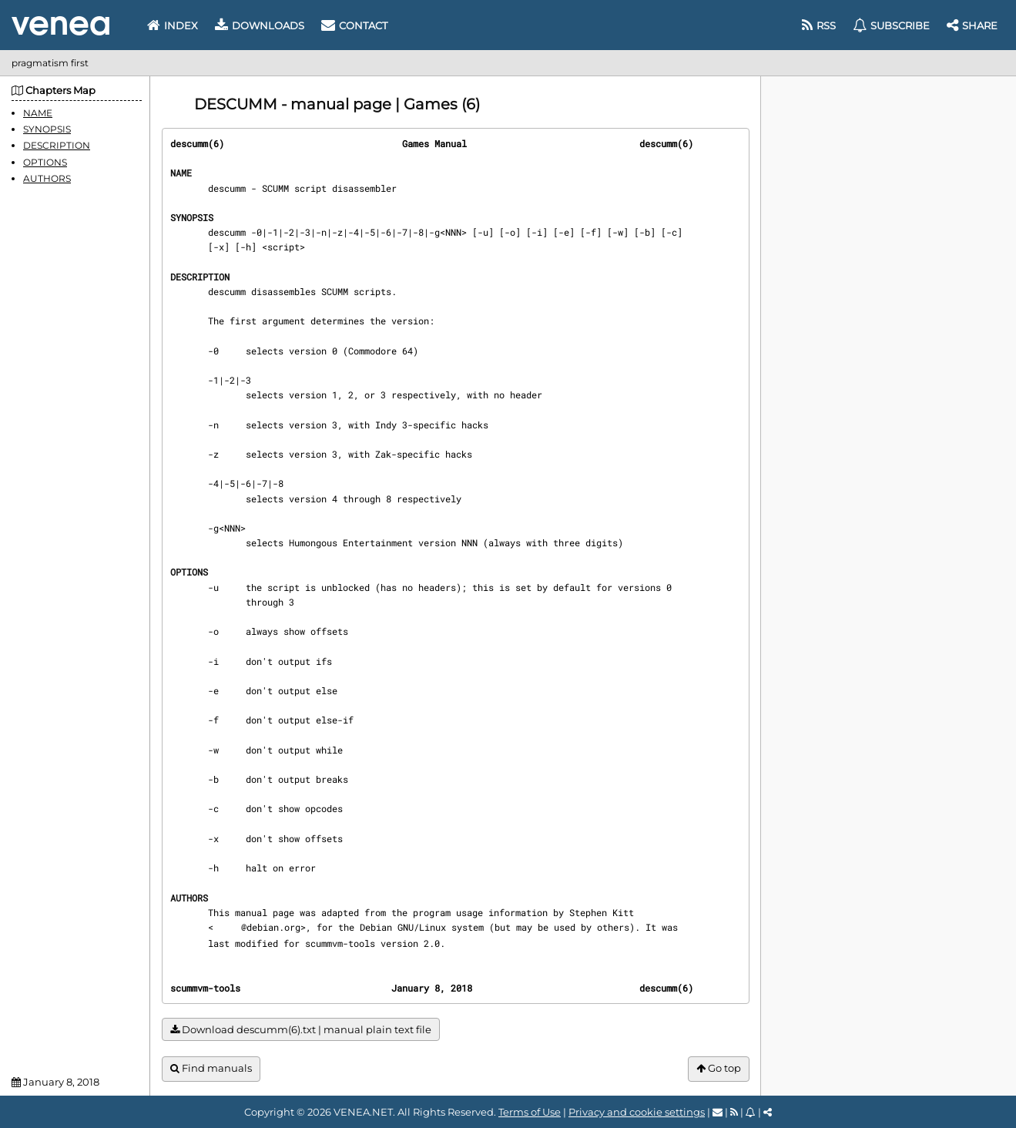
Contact (354, 25)
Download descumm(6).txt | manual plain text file (300, 1030)
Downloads (259, 25)
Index (172, 25)
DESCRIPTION (56, 145)
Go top (718, 1068)
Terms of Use (529, 1112)
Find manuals (211, 1068)
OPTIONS (45, 162)
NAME (37, 113)
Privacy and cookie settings (636, 1112)
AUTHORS (47, 178)
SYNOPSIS (47, 129)
